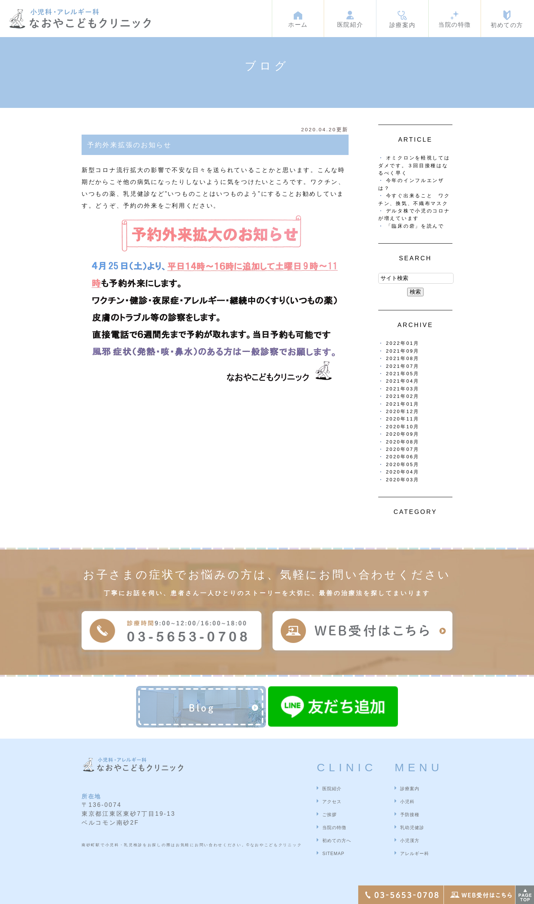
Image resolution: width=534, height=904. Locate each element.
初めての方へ (336, 840)
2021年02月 (402, 396)
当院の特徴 (334, 827)
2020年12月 (402, 411)
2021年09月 (402, 351)
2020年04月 (402, 472)
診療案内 (409, 788)
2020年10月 (402, 426)
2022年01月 (402, 343)
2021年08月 (402, 358)
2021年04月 (402, 381)
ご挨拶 (329, 814)
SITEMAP (333, 853)
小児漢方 (409, 840)
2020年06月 (402, 456)
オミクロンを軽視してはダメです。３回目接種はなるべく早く (414, 165)
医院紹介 (332, 788)
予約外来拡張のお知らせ (129, 145)
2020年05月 (402, 464)
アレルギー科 (414, 853)
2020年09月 (402, 434)
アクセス (332, 801)
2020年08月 (402, 442)
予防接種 (409, 814)
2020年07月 (402, 449)
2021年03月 (402, 389)
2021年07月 (402, 366)
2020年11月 (402, 419)
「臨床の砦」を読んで (415, 226)
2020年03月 (402, 479)
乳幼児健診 (412, 827)
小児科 (407, 801)
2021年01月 (402, 404)
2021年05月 (402, 373)
